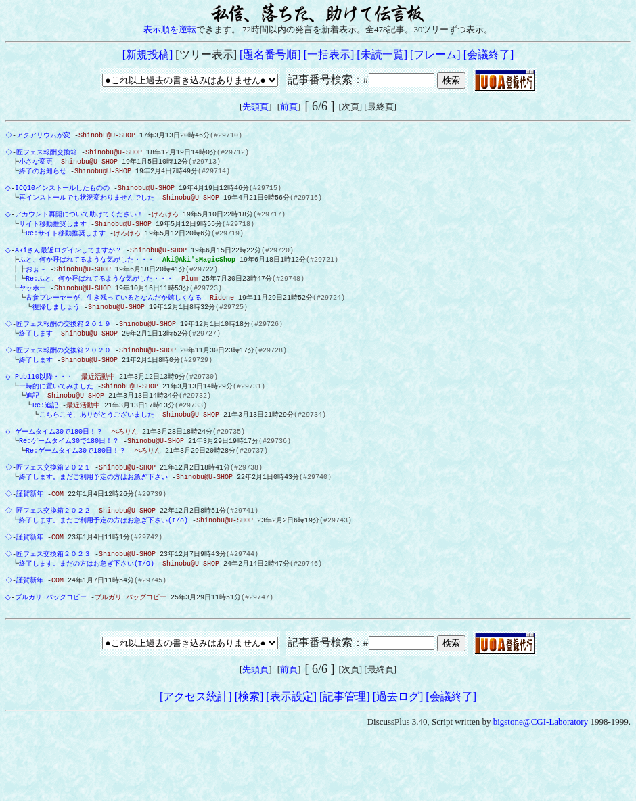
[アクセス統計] (196, 754)
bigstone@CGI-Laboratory (541, 780)
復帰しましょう (53, 325)
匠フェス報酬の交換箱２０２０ (65, 375)
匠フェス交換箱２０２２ (55, 554)
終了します (33, 355)
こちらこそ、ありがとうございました (94, 445)
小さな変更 (33, 165)
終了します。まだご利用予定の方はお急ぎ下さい (90, 515)
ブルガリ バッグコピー (53, 653)
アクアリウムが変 (45, 135)
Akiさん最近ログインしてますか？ (71, 264)
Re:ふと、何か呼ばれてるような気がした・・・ (94, 295)
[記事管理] (344, 754)
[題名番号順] (270, 54)
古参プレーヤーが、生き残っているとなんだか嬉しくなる (111, 315)
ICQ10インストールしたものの (65, 195)
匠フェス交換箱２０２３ (55, 603)
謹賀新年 (31, 534)
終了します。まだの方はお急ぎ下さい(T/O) (84, 613)
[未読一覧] (382, 54)
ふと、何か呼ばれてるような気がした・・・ (84, 274)
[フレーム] (435, 54)
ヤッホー (29, 305)
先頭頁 (255, 106)
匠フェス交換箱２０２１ (55, 504)
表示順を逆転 (169, 29)
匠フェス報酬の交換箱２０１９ (65, 345)
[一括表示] (329, 54)
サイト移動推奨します (50, 234)
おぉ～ (30, 285)
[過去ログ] (398, 754)
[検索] (249, 754)
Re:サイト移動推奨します (63, 245)
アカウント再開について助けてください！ (82, 224)
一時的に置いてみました (53, 414)
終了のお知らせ (40, 175)
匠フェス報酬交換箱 (48, 155)
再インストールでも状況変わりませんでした (84, 205)
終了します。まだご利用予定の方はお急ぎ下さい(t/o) (100, 564)
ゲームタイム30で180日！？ (62, 465)
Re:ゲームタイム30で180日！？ (66, 475)
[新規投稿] (147, 54)
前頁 (289, 106)
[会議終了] (488, 54)
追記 (30, 425)
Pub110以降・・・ (47, 404)
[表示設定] (291, 754)
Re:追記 (42, 435)
